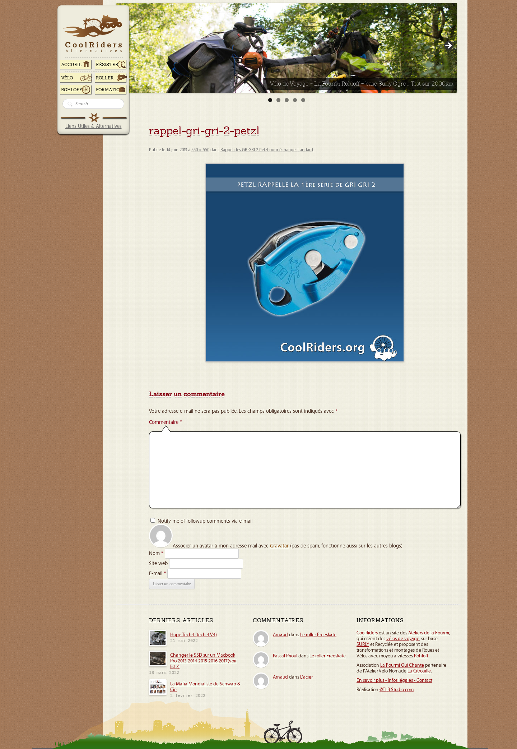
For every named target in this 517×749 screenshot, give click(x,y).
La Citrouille (419, 671)
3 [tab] (287, 100)
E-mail (157, 573)
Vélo (67, 78)
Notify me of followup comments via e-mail (205, 521)
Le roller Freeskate (318, 634)
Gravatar (279, 546)
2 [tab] (278, 100)
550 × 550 (200, 150)
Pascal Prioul (285, 655)
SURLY (363, 644)
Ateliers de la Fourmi (428, 632)
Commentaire (165, 422)
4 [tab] (295, 100)
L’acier (306, 677)
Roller (105, 78)
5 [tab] (303, 100)
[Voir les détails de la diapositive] (286, 48)
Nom (156, 553)
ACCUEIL (71, 65)
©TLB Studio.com (396, 689)
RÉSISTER (107, 65)
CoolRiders (367, 632)
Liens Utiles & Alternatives (93, 126)
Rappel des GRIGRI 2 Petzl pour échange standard (266, 150)
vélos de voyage (402, 638)
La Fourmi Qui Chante (402, 665)
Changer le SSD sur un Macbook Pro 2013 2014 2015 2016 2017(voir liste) (203, 661)
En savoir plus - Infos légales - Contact (394, 680)
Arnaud (280, 634)
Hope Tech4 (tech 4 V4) (193, 634)
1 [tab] (270, 100)
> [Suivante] (448, 46)
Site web (158, 563)
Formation (109, 90)
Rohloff (71, 90)
